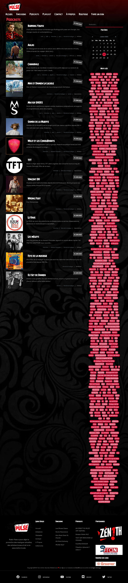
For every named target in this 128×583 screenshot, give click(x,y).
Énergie (106, 487)
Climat (106, 240)
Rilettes (111, 341)
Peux (101, 338)
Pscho (108, 286)
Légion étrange (113, 344)
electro (51, 55)
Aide (118, 453)
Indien (106, 499)
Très (110, 490)
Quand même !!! (99, 364)
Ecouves (114, 194)
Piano (117, 278)
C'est (91, 413)
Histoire (104, 83)
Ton (102, 341)
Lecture (91, 355)
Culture (98, 74)
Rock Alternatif (106, 332)
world (37, 55)
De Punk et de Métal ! (113, 355)
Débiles (100, 278)
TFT (29, 160)
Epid (117, 312)
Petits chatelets (98, 499)
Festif (91, 324)
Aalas (31, 45)
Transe (94, 283)
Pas (112, 413)
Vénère (96, 174)
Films (110, 304)
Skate (114, 390)
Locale (97, 370)
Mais (110, 410)
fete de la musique (68, 36)
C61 (94, 258)
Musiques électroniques (96, 398)
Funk (113, 80)
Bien (113, 189)
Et (104, 418)
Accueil (9, 14)
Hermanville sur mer (97, 226)
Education (108, 464)
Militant (105, 461)
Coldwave (114, 197)
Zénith (108, 450)
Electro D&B (94, 120)
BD (107, 215)
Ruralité (105, 151)
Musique (106, 88)
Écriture (98, 404)
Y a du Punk (104, 349)
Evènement (96, 450)
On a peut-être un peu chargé (104, 467)
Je (116, 367)
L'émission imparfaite (97, 275)
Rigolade (107, 275)
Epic (92, 140)
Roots (102, 80)
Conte (104, 128)
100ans (109, 126)
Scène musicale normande (97, 407)
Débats (91, 91)
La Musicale (114, 88)
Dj (90, 283)
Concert (111, 183)
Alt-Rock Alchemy (62, 541)
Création (104, 404)
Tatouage (107, 117)
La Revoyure (114, 243)
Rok (106, 341)
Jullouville (92, 137)
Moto (92, 447)
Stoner (104, 180)
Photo (93, 200)
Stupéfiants (115, 137)
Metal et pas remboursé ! (96, 326)
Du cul (115, 169)
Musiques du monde (107, 91)
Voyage (100, 232)
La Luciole (93, 100)
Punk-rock (93, 372)
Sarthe (110, 309)
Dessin (103, 200)
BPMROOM (115, 421)
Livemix (92, 381)
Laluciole (93, 309)
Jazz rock (115, 292)
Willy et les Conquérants (41, 140)
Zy (62, 568)
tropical (72, 75)
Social (117, 160)
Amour (96, 456)
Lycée (107, 131)
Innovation (116, 464)
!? (103, 246)
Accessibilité (94, 436)
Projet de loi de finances (107, 174)
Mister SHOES (35, 102)
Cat (102, 140)
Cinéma (117, 103)
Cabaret (93, 238)
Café (91, 312)
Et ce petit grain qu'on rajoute (102, 263)
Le (100, 392)
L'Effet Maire (97, 151)
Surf (104, 292)
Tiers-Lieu (106, 97)
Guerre (105, 304)
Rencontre (101, 295)
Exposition (112, 424)
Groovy (94, 85)
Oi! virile (92, 306)
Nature (116, 192)
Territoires (110, 438)
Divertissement (103, 453)
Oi (105, 398)
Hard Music (115, 117)
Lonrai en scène (110, 496)
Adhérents (39, 546)
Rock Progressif (109, 473)
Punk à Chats (110, 352)
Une (109, 189)
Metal (114, 77)
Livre (108, 200)
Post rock (93, 295)
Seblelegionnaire (114, 240)
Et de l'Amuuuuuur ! (108, 395)
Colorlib (77, 568)
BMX (109, 390)
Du (91, 258)
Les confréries (113, 401)
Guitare (102, 352)
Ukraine (110, 238)
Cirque (117, 269)
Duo (101, 272)
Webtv (112, 499)
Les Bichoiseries (106, 105)
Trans (111, 367)
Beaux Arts (93, 269)
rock (42, 36)
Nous (108, 418)
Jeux (117, 183)
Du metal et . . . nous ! (101, 260)
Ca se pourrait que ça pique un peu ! (101, 470)
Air (102, 401)
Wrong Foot (34, 198)
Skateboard (96, 390)
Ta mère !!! (105, 367)
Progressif (107, 197)
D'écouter (97, 413)
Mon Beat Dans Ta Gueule (62, 536)
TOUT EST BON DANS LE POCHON (84, 539)
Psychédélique (98, 252)
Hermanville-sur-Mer (110, 226)
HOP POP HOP (93, 235)
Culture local (98, 212)
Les (106, 401)
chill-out (71, 55)
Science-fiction (102, 309)
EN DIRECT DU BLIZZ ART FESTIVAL (83, 529)
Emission (106, 172)
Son (113, 263)
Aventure (92, 378)
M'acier (91, 370)
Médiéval (112, 321)
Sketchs (104, 490)
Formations (93, 206)
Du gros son (113, 481)
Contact (58, 14)
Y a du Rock (112, 349)
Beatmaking (93, 281)
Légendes (115, 94)
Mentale (98, 395)
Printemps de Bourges (112, 407)
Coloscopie (109, 192)
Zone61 (112, 387)
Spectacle (99, 318)
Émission (103, 189)
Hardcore (98, 126)
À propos (70, 14)
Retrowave (115, 286)
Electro (115, 74)
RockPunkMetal (113, 415)
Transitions (102, 438)
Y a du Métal (114, 347)
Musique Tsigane (93, 335)
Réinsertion (114, 318)
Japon (115, 134)
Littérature (104, 183)
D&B (99, 100)
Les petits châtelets (104, 502)
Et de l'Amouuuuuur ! (94, 367)
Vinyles (96, 131)
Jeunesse (102, 120)
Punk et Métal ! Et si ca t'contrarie (109, 335)
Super (92, 410)
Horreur (100, 163)
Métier (97, 140)
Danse (93, 163)
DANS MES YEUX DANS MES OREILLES (108, 375)
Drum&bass (102, 281)
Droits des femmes (96, 304)
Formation (94, 149)
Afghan (97, 301)
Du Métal (115, 100)
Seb (117, 473)
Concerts (111, 441)
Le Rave (31, 217)
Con (108, 413)
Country (111, 160)
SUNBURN (97, 180)
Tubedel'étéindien (94, 321)
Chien (94, 424)
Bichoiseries (112, 163)
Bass (117, 80)
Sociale (96, 479)
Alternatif (108, 94)
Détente (116, 108)
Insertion (106, 318)
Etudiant (114, 229)
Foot (97, 447)
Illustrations (94, 344)
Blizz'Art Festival (102, 108)
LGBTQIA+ (112, 215)
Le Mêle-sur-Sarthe (95, 177)
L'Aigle (91, 180)
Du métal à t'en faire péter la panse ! (101, 249)
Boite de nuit (109, 301)
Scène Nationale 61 (98, 266)
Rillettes (114, 209)
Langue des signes (100, 329)
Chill (99, 85)
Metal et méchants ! (97, 209)
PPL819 (113, 151)
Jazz (92, 134)
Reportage (107, 255)
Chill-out (109, 281)
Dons (117, 441)
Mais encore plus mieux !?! (107, 479)
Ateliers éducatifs (113, 206)
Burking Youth (36, 25)
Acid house (115, 128)
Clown (117, 315)
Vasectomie (108, 143)
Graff (98, 286)
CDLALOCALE (103, 269)
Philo (91, 292)
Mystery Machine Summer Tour (104, 157)
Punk (105, 77)
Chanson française (112, 114)
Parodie (112, 315)
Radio (103, 100)
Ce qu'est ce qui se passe (111, 458)
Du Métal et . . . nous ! (95, 387)
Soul (92, 83)
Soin (90, 315)
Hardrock (94, 97)
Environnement (94, 111)
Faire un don (97, 14)
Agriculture (115, 255)
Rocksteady (116, 126)
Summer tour (101, 223)
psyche (52, 75)
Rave (117, 172)
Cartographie (103, 344)
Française (106, 243)
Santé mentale (93, 453)
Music (108, 229)
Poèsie (100, 298)
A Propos (38, 542)
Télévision (107, 272)
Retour (115, 392)
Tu (112, 338)
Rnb (98, 200)
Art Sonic (102, 111)
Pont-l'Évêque (106, 194)
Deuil (103, 384)
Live (113, 111)
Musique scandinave (111, 295)
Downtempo (100, 378)
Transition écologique (96, 255)
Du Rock (117, 91)
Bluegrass (97, 415)
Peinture (105, 415)
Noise (105, 160)
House (108, 80)
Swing (100, 283)
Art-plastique (94, 352)
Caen (106, 424)
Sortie (102, 301)
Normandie (102, 235)
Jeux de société (105, 427)
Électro (92, 243)
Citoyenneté (99, 381)
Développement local (111, 372)
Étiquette (106, 338)
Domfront (99, 197)
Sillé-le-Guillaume (99, 496)
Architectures (93, 438)
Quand (101, 410)
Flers (102, 464)
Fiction (92, 404)
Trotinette (105, 387)
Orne (102, 134)
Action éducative (110, 186)
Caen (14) (114, 427)
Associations (107, 298)
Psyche (102, 131)
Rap (109, 128)
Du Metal (107, 166)
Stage (91, 240)
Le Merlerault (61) (99, 430)
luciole (69, 94)
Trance (91, 329)
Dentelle (113, 266)
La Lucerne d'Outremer (98, 229)
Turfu (109, 392)
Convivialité (93, 441)
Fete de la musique (37, 255)
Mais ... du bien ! (108, 103)
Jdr (105, 232)
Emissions (114, 436)
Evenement (98, 292)
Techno (109, 100)
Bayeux (93, 197)
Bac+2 (116, 304)
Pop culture (102, 114)
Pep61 (98, 183)
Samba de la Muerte (38, 121)
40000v (112, 484)
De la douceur (95, 217)
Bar (116, 341)
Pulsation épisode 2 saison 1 (82, 548)
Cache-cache (114, 487)
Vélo (112, 123)
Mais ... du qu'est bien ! (110, 476)
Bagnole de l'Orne (96, 194)
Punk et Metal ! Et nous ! (101, 484)
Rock (103, 74)
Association (114, 131)
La (107, 329)
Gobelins (111, 456)
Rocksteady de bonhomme (104, 306)
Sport (92, 117)
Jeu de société (110, 430)
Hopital (101, 473)
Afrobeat (100, 289)
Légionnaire (92, 278)
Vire (104, 177)
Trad (118, 321)
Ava (117, 352)
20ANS (91, 123)
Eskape (103, 450)
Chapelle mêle (102, 238)
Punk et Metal (98, 240)
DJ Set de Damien (37, 275)
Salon (109, 447)
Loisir (117, 111)
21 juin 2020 (78, 24)
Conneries (107, 220)
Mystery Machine (94, 80)
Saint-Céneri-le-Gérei (95, 160)
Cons (105, 278)
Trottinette (95, 392)
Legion (117, 180)
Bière (110, 108)
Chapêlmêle (99, 117)
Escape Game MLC (82, 534)
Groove (107, 289)
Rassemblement (112, 217)
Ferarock (113, 85)
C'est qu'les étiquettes (96, 458)
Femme (117, 438)
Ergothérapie (97, 315)
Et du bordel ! (99, 186)
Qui (106, 410)
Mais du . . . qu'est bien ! (97, 192)
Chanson (92, 186)
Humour (92, 103)
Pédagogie (106, 444)
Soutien (110, 269)
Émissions (21, 14)
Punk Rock (107, 209)
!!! (109, 436)
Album (105, 441)
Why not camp (99, 123)
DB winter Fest (114, 493)
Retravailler (109, 134)
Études (115, 203)
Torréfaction (98, 312)
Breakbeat (111, 278)
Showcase (106, 252)
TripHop (116, 381)
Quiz (101, 456)
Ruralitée (93, 375)
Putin (105, 436)
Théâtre (109, 203)
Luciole (92, 128)
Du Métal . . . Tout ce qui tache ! (108, 149)
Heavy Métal (109, 364)
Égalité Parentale (111, 154)
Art (104, 126)
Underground (99, 94)
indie (47, 36)
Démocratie (93, 473)
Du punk (111, 260)
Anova (113, 252)
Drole (98, 490)
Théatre (99, 137)
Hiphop (104, 85)
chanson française (56, 151)
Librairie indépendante (112, 384)
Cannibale (33, 64)
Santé (105, 163)
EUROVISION (114, 289)
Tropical (116, 281)
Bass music (102, 324)
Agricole (105, 315)
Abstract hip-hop (108, 212)
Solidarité (98, 128)
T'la (98, 341)
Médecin (93, 232)
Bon (92, 415)
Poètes (116, 309)
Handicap (99, 258)
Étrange (94, 476)
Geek (95, 114)
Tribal (96, 324)
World (114, 105)
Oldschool (91, 126)
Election (93, 401)
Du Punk (92, 94)
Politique (110, 180)
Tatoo (115, 249)
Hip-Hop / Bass (115, 370)
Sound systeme (95, 332)
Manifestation (95, 203)
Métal (97, 134)
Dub (110, 77)
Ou (100, 246)
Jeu (106, 456)
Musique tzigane (114, 329)
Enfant (92, 318)
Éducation (99, 243)
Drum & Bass (110, 235)
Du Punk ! (91, 395)
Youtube (112, 453)
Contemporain (107, 283)
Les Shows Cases (62, 528)
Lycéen (115, 447)
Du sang (103, 217)
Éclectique (113, 146)
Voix (92, 272)
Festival (94, 77)
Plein (98, 401)
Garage (97, 91)
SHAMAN (107, 140)
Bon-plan (103, 447)
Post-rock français (95, 384)
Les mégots (33, 236)
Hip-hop (100, 88)
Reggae (100, 77)
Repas (99, 441)
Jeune (114, 450)
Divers (110, 83)
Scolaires (92, 172)
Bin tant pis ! (94, 338)
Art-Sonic (113, 97)
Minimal (92, 286)
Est (97, 410)
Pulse (107, 246)
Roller (117, 387)
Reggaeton (115, 258)
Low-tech (103, 390)
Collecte (115, 306)
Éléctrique (114, 275)
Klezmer (114, 332)
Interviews (111, 398)
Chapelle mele (102, 206)
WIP (100, 97)
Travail (103, 203)
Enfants (115, 232)
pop (60, 36)
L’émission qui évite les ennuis (100, 146)
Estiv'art (100, 166)
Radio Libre (99, 220)
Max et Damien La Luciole (41, 83)
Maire (115, 238)
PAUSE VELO (60, 545)
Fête (112, 172)
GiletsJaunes (112, 461)
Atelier (109, 292)
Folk (101, 103)
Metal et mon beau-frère (112, 326)
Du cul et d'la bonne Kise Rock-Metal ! (101, 169)
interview (53, 36)
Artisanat (106, 312)
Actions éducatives (100, 355)
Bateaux (100, 424)
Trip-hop (93, 88)
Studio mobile (111, 223)
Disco (117, 123)
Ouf (101, 436)
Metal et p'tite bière (113, 324)
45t (91, 114)
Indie (108, 111)
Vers (104, 392)
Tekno (109, 232)
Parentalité (100, 143)
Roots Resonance (62, 532)
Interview (109, 74)
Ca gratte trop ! (96, 461)
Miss (117, 398)
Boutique (83, 14)
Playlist (47, 14)
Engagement (108, 381)
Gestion (115, 298)
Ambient (93, 289)
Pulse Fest (96, 189)
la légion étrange (96, 568)
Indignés (115, 470)
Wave (103, 286)
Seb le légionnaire (94, 464)
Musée (107, 266)
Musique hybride (113, 404)
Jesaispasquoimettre (96, 487)
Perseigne (99, 172)
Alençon (107, 123)
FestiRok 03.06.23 (82, 544)
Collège (114, 200)
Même (115, 410)
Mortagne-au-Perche (112, 177)
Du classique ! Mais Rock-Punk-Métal (104, 361)
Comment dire (114, 433)
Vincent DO (34, 179)
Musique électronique (112, 378)
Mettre (93, 341)
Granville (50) (95, 427)
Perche (117, 395)
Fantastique (104, 321)
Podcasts (34, 14)
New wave (116, 283)
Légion (100, 476)
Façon (103, 413)
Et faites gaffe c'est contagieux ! (99, 347)
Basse (96, 272)
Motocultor (93, 108)
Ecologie (98, 83)
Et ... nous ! (96, 349)
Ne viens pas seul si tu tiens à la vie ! (100, 421)
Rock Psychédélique (98, 215)
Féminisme (107, 137)
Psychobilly (101, 372)
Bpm (112, 312)
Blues (115, 83)
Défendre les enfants (98, 154)
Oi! (108, 85)
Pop (97, 103)
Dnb (117, 235)
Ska (91, 131)
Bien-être (114, 272)
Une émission (105, 433)
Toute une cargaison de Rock (104, 358)
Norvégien (93, 298)
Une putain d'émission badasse (99, 481)
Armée (99, 444)
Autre (116, 413)
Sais (116, 338)
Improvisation (115, 220)
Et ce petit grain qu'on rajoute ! (99, 493)
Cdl (94, 223)
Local (92, 74)
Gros (100, 418)
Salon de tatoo (105, 370)
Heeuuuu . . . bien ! (94, 433)
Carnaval (91, 220)
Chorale (93, 444)
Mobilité (114, 140)
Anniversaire (114, 444)
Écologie (92, 183)
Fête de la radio (96, 105)
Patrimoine (107, 258)
